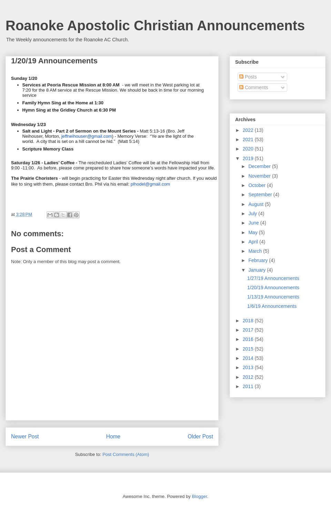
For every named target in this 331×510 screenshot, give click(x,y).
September (260, 194)
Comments (253, 87)
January (257, 270)
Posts (248, 77)
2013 (249, 367)
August (256, 204)
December (260, 166)
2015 (249, 349)
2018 (249, 320)
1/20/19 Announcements (273, 287)
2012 (249, 377)
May (253, 232)
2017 (249, 330)
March (255, 251)
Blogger (199, 496)
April (253, 241)
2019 (249, 158)
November (260, 176)
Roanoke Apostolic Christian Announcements (155, 25)
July (253, 213)
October (257, 185)
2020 (249, 149)
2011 (249, 386)
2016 (249, 339)
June (254, 223)
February (258, 260)
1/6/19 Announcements (272, 306)
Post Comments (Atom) (125, 454)
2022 (249, 130)
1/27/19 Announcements (273, 278)
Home (113, 436)
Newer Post (25, 436)
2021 (249, 139)
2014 (249, 358)
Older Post (200, 436)
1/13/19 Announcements (273, 297)
